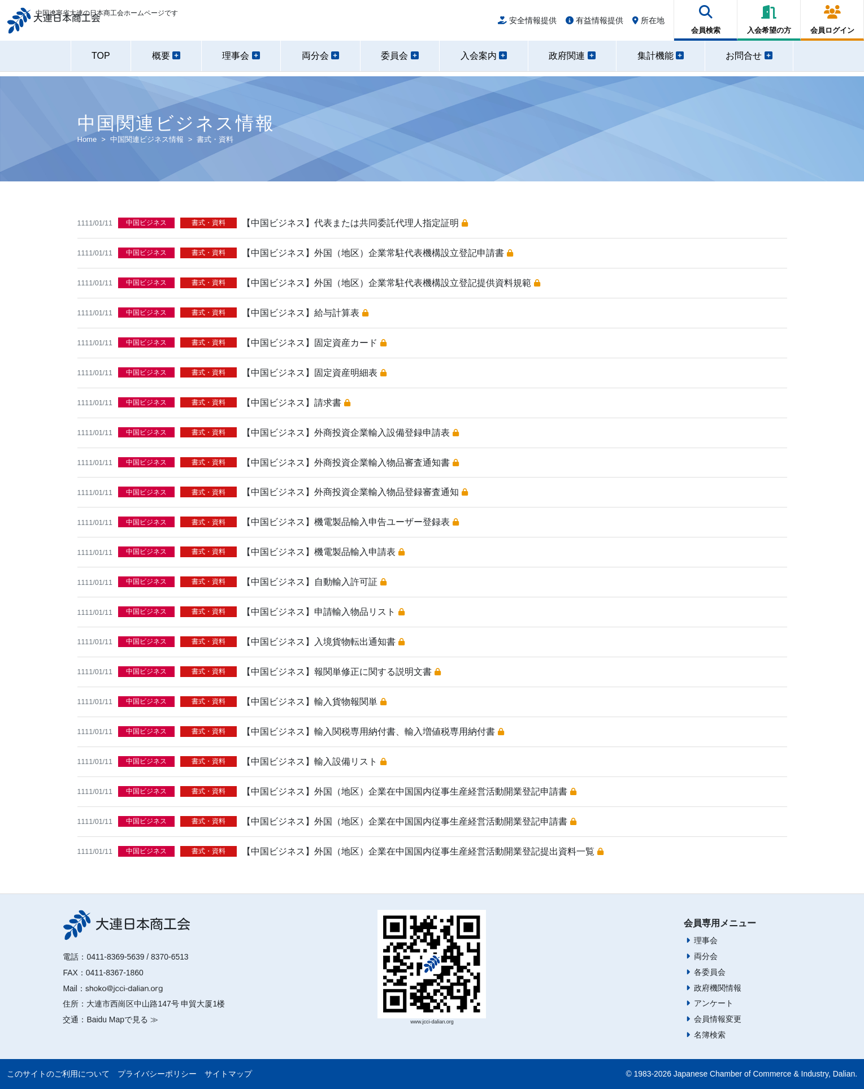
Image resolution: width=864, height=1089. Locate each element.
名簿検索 (710, 1034)
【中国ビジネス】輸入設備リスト (314, 761)
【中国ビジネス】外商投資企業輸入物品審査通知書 (350, 462)
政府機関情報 (717, 987)
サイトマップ (228, 1073)
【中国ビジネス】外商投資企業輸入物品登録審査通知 (354, 492)
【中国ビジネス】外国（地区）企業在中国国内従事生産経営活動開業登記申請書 (409, 791)
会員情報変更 (717, 1018)
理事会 (706, 940)
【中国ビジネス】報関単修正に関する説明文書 (341, 671)
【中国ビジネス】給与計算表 (305, 313)
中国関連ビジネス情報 (147, 139)
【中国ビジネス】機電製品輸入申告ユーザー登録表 (350, 522)
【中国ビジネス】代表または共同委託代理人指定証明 (354, 223)
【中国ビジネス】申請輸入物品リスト (323, 612)
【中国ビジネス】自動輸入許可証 (314, 582)
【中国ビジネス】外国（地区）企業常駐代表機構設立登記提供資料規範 (391, 283)
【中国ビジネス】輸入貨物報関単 (314, 701)
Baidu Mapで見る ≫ (122, 1019)
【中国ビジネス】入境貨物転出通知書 (323, 642)
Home (87, 139)
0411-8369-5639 (115, 956)
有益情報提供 (594, 23)
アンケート (713, 1003)
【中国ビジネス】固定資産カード (314, 343)
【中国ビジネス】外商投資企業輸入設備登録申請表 (350, 432)
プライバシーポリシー (157, 1073)
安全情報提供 (527, 23)
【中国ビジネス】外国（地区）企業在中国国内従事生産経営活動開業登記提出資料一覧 (422, 851)
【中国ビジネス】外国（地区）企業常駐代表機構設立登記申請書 (377, 253)
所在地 (648, 23)
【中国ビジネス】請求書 (296, 402)
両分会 (706, 956)
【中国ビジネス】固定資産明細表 (314, 373)
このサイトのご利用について (58, 1073)
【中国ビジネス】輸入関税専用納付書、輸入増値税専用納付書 (372, 731)
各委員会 (710, 972)
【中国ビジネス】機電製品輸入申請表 (323, 552)
